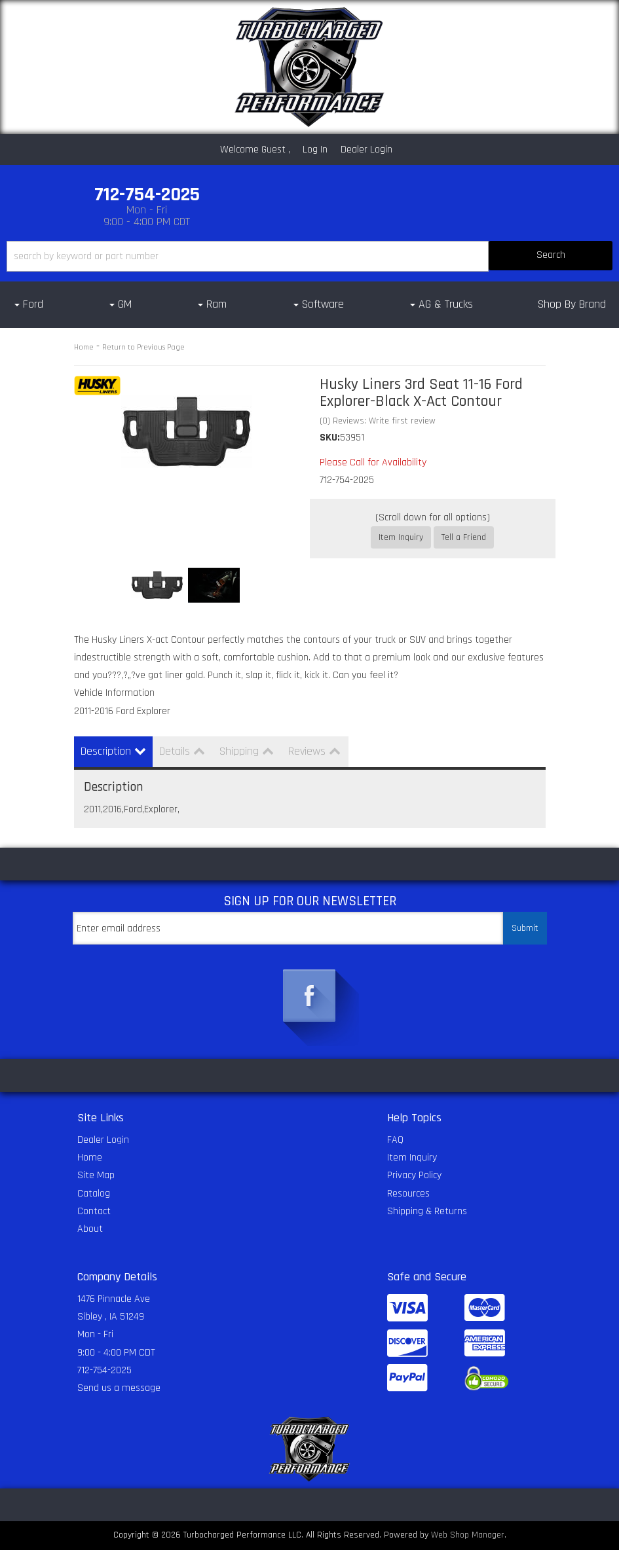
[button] (309, 256)
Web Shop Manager (467, 1535)
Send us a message (118, 1388)
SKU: (330, 437)
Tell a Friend (463, 537)
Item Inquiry (401, 537)
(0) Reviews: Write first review (378, 421)
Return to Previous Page (143, 347)
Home (84, 347)
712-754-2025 (104, 1370)
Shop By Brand (572, 304)
